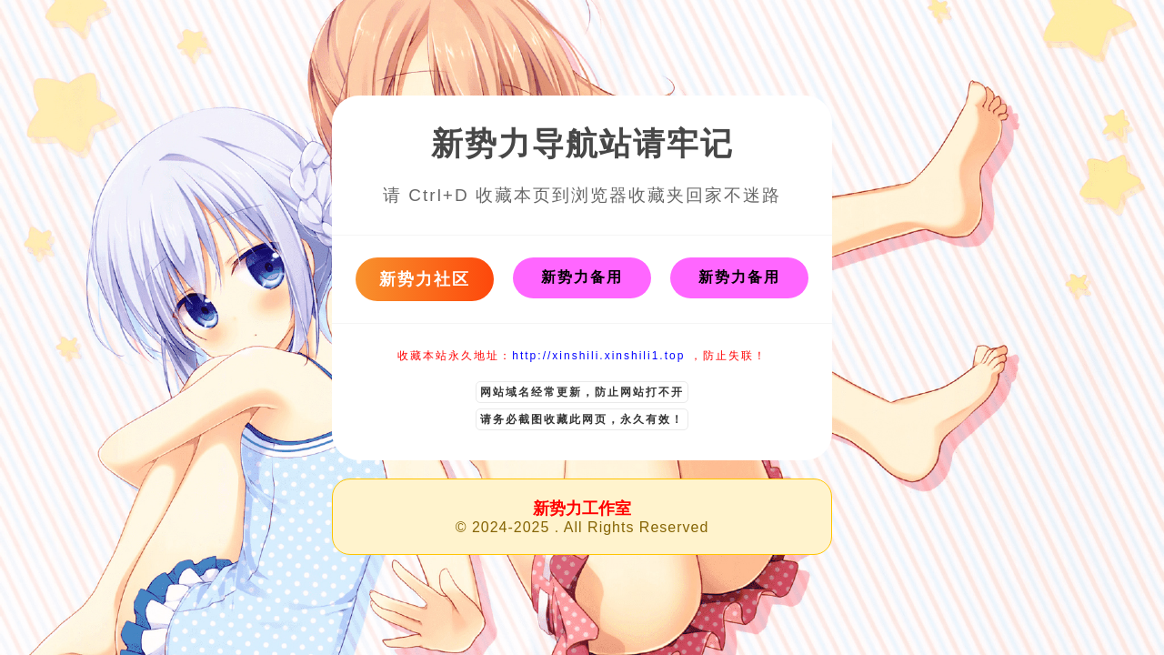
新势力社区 (424, 279)
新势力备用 (582, 277)
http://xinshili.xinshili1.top (598, 355)
